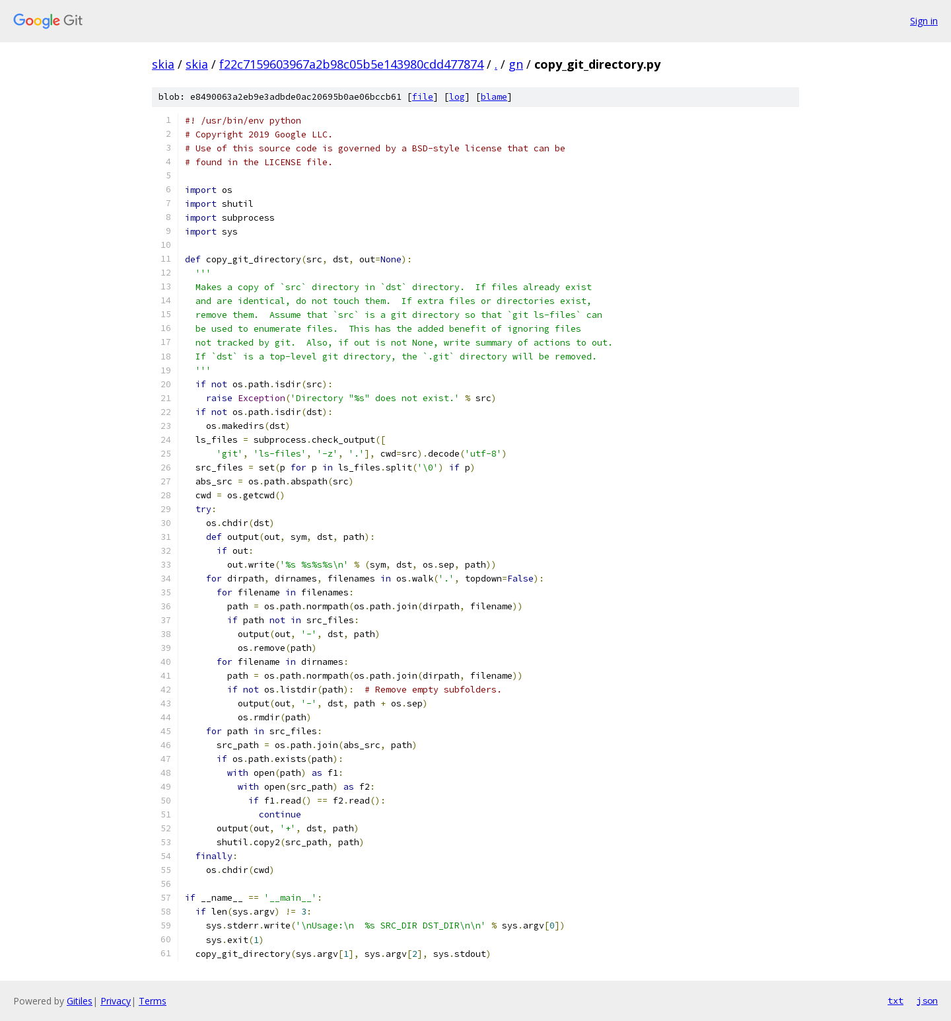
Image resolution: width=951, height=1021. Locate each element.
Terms (152, 1001)
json (927, 1000)
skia (163, 64)
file (422, 96)
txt (895, 1000)
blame (494, 96)
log (457, 96)
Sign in (924, 21)
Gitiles (79, 1001)
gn (516, 64)
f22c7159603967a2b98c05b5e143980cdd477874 (351, 64)
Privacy (115, 1001)
